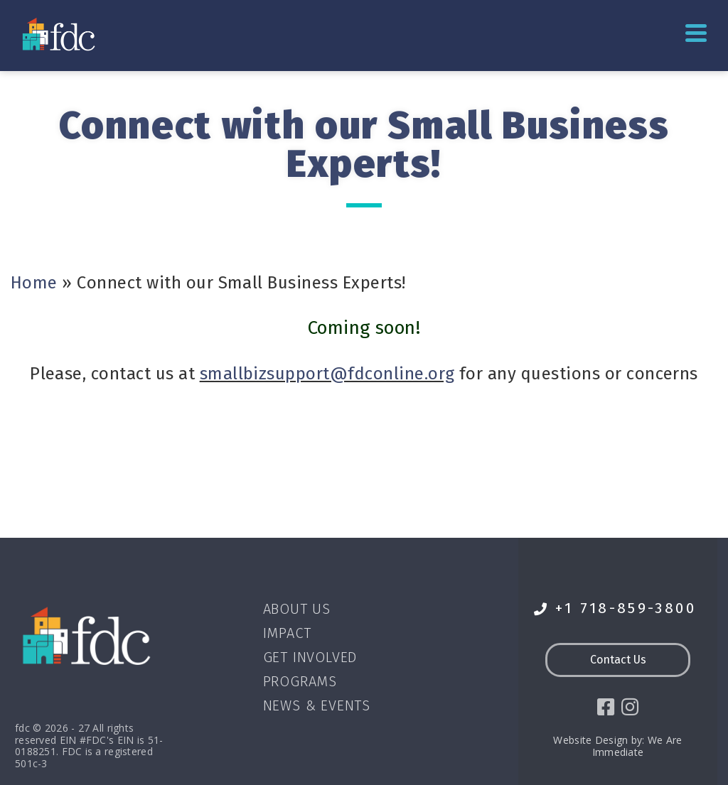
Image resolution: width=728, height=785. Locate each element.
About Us (297, 608)
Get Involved (310, 657)
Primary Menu (696, 33)
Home (34, 283)
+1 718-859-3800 (615, 608)
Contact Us (618, 659)
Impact (287, 632)
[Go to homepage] (60, 33)
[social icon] (604, 708)
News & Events (316, 705)
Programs (300, 681)
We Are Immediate (637, 749)
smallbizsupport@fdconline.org (327, 374)
